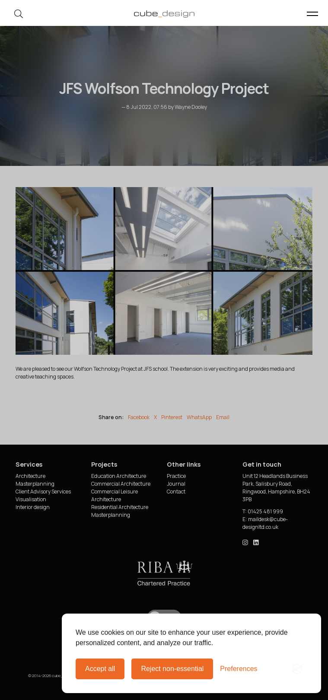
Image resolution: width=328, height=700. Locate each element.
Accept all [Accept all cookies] (100, 668)
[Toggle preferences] (238, 669)
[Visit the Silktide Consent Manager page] (297, 669)
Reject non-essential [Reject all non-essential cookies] (172, 668)
